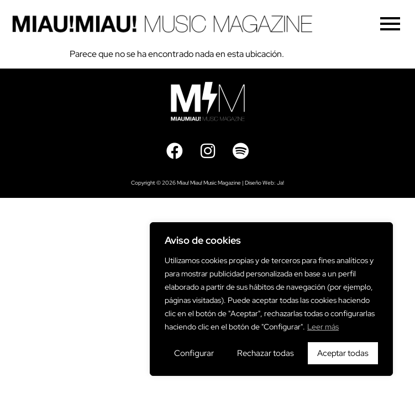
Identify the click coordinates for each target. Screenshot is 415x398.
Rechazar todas (265, 353)
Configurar (194, 353)
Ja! (280, 182)
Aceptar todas (343, 353)
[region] (271, 299)
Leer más (323, 327)
